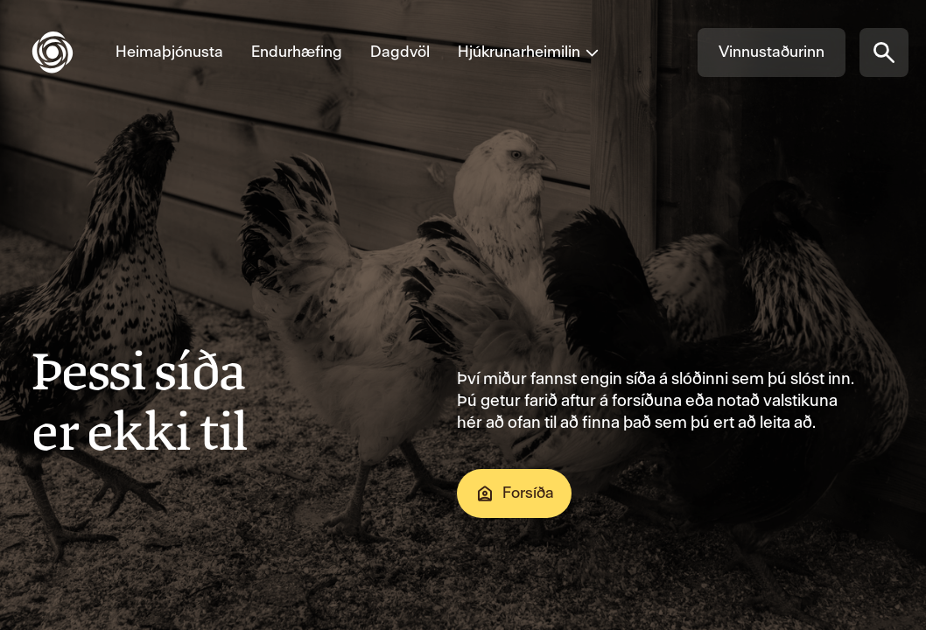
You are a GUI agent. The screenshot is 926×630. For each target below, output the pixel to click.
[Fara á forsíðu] (67, 53)
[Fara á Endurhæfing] (296, 52)
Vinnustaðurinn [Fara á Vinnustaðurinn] (771, 51)
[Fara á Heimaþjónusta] (169, 52)
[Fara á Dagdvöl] (400, 52)
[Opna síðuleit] (883, 52)
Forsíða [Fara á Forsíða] (514, 493)
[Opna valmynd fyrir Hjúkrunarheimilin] (522, 52)
